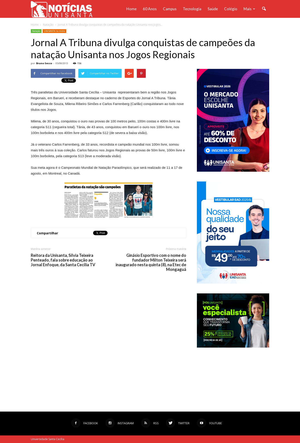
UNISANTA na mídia (54, 31)
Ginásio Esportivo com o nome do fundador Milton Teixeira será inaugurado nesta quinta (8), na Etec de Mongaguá (151, 262)
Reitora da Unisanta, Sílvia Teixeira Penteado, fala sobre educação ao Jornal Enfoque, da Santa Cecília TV (63, 260)
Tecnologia (192, 8)
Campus (170, 8)
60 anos (150, 8)
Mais (249, 8)
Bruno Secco (44, 63)
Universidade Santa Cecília (47, 439)
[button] (263, 9)
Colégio (230, 8)
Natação (36, 31)
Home (131, 8)
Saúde (213, 8)
